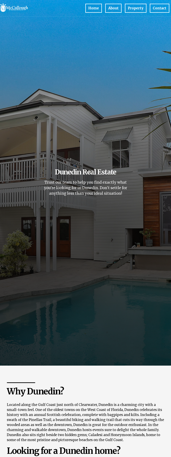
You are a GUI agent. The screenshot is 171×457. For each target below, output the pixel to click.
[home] (20, 8)
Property (135, 8)
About (113, 8)
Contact (159, 8)
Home (93, 8)
